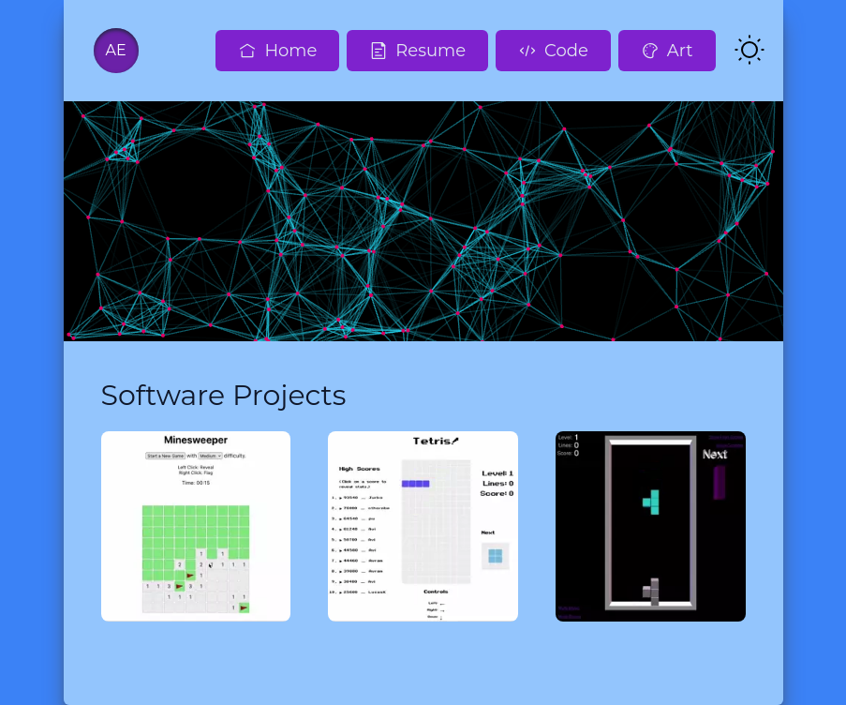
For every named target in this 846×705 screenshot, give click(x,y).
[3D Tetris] (651, 526)
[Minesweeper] (196, 526)
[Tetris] (423, 526)
